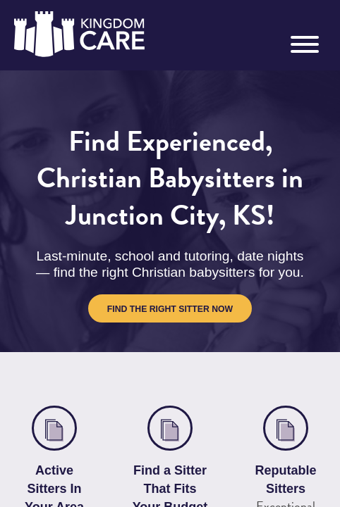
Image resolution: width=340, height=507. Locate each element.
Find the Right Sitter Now (170, 321)
